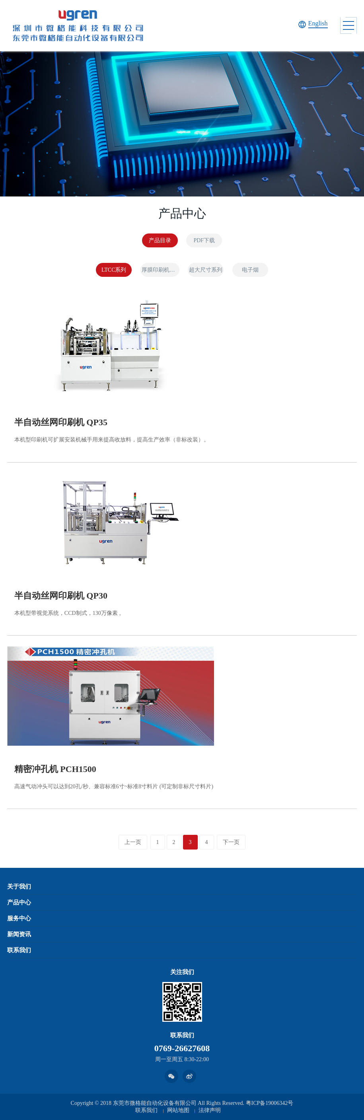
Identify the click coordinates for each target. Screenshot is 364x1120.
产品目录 (160, 240)
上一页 (133, 842)
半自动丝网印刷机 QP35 (60, 422)
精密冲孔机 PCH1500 (55, 769)
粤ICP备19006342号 (270, 1103)
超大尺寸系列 (205, 270)
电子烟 (250, 270)
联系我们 (146, 1110)
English (318, 23)
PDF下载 (204, 240)
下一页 (231, 842)
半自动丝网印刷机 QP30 (60, 596)
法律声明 (210, 1110)
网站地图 (178, 1110)
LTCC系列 (114, 270)
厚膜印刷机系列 (160, 270)
